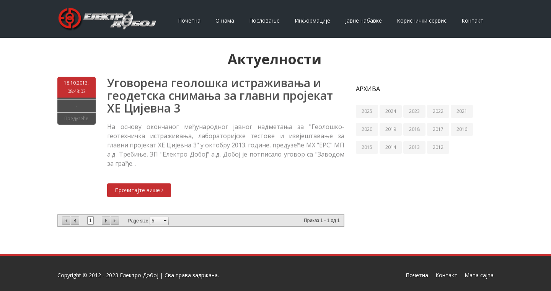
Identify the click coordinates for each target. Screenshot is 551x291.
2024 (390, 111)
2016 (461, 129)
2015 (367, 147)
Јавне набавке (363, 20)
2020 (367, 129)
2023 (414, 111)
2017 (438, 129)
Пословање (264, 20)
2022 (438, 111)
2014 (390, 147)
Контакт (472, 20)
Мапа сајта (479, 275)
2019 (390, 129)
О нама (224, 20)
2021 (461, 111)
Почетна (189, 20)
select (165, 220)
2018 (414, 129)
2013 (414, 147)
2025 (367, 111)
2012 (438, 147)
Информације (312, 20)
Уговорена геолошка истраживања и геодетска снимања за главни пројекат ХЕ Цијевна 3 (220, 95)
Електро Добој (139, 275)
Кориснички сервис (422, 20)
